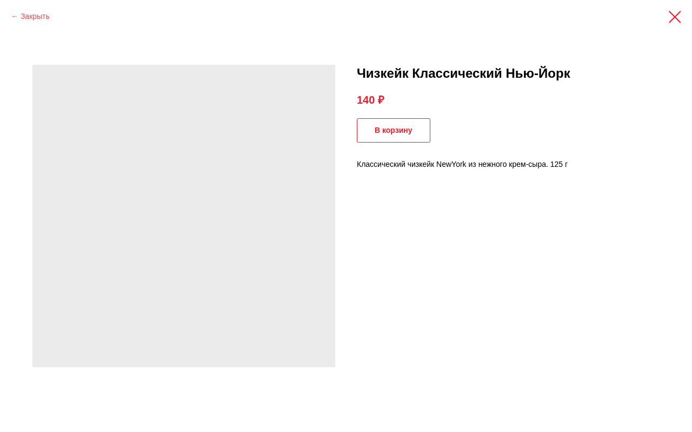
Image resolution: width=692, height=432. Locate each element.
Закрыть (35, 16)
